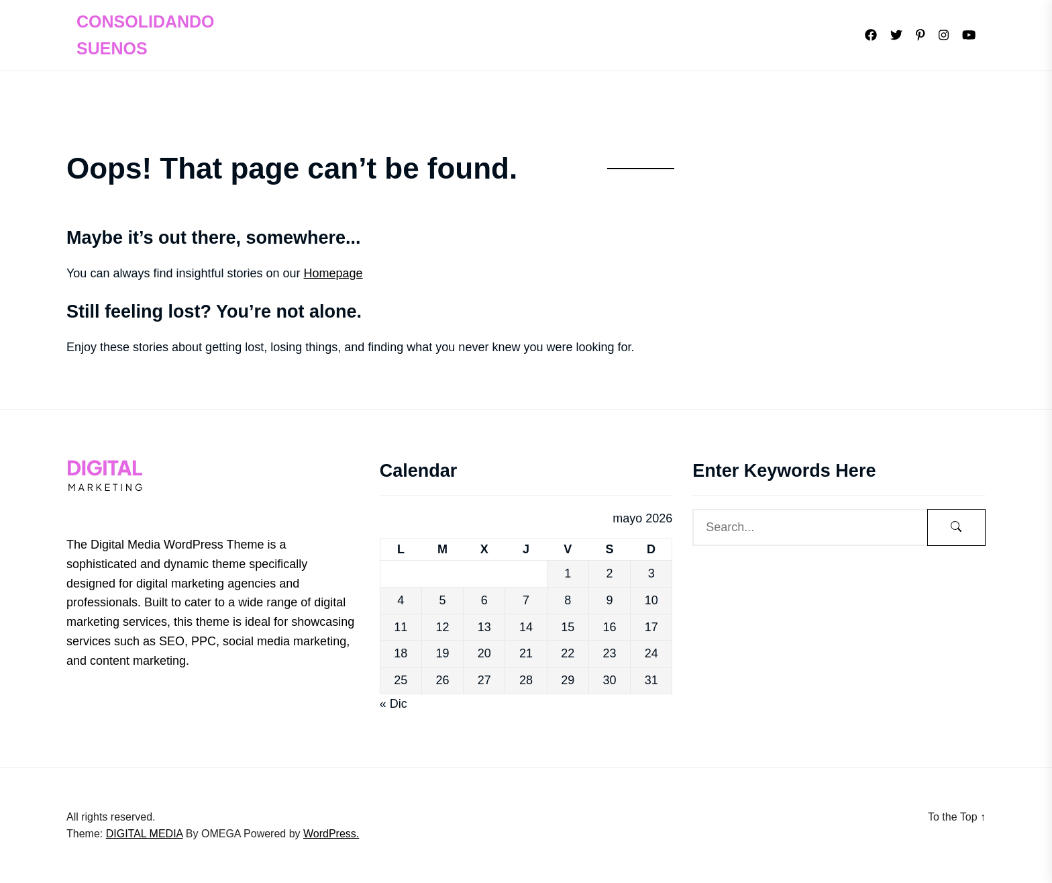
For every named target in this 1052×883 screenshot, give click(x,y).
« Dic (393, 703)
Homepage (333, 273)
